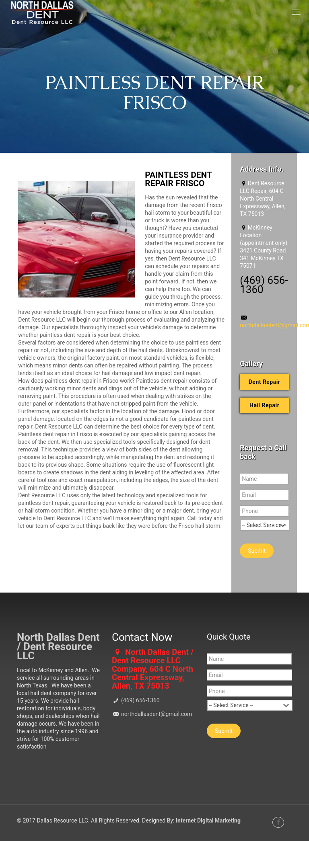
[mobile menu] (296, 12)
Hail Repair (264, 405)
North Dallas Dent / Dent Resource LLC (58, 646)
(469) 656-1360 (140, 700)
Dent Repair (264, 382)
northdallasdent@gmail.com (156, 714)
